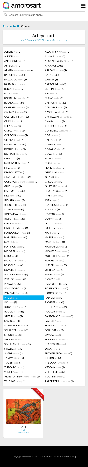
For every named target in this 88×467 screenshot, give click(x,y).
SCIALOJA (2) (54, 330)
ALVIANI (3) (55, 56)
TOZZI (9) (12, 362)
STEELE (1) (13, 348)
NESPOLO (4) (13, 265)
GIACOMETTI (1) (17, 176)
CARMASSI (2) (15, 112)
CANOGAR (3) (56, 107)
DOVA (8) (53, 153)
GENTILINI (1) (56, 172)
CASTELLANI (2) (16, 116)
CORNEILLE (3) (58, 130)
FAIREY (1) (54, 158)
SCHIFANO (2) (55, 325)
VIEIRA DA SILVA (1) (22, 376)
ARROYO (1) (56, 70)
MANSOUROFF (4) (17, 232)
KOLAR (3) (52, 209)
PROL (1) (11, 297)
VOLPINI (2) (55, 376)
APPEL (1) (12, 65)
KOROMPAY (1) (17, 214)
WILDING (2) (14, 381)
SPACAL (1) (53, 334)
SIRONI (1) (13, 334)
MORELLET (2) (57, 255)
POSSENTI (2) (56, 288)
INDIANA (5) (14, 200)
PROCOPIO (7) (55, 293)
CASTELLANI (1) (58, 116)
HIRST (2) (54, 195)
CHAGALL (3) (55, 121)
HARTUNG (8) (14, 190)
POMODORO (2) (15, 288)
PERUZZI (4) (15, 279)
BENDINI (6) (13, 88)
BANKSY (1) (51, 79)
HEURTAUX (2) (56, 190)
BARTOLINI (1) (55, 84)
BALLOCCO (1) (15, 79)
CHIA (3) (12, 125)
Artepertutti (11, 26)
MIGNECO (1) (57, 251)
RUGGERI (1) (55, 311)
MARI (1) (52, 232)
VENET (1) (13, 371)
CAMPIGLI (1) (16, 107)
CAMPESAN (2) (55, 102)
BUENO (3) (54, 98)
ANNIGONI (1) (15, 60)
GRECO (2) (54, 181)
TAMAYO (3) (14, 357)
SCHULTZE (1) (16, 330)
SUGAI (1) (53, 348)
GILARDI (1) (54, 176)
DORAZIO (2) (55, 149)
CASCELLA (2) (56, 112)
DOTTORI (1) (15, 153)
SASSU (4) (12, 320)
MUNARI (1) (54, 260)
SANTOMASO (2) (59, 316)
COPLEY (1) (14, 130)
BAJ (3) (52, 74)
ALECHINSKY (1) (57, 51)
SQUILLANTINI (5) (17, 344)
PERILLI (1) (54, 274)
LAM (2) (53, 218)
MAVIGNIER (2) (56, 246)
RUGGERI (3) (14, 311)
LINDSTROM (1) (16, 228)
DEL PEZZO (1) (15, 144)
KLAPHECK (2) (56, 204)
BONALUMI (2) (16, 98)
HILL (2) (12, 195)
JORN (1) (53, 200)
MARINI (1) (54, 237)
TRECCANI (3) (57, 362)
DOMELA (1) (54, 144)
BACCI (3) (14, 74)
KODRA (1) (14, 209)
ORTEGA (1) (54, 269)
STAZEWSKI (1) (57, 344)
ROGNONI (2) (15, 306)
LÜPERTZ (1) (55, 228)
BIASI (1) (12, 93)
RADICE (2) (54, 297)
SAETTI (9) (13, 316)
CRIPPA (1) (14, 139)
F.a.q (74, 456)
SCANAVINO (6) (16, 325)
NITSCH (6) (56, 265)
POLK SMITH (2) (56, 283)
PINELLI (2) (12, 283)
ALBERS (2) (12, 51)
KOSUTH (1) (14, 218)
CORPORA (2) (16, 135)
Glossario (66, 456)
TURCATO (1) (15, 367)
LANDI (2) (13, 223)
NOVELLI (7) (15, 269)
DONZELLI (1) (15, 149)
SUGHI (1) (13, 353)
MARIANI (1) (15, 237)
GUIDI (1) (13, 186)
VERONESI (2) (55, 371)
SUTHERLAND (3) (58, 353)
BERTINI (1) (54, 88)
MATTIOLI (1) (14, 246)
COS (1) (52, 135)
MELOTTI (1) (14, 251)
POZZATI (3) (16, 293)
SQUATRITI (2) (56, 339)
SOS (23, 429)
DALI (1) (53, 139)
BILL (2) (51, 93)
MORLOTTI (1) (15, 260)
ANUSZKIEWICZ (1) (59, 60)
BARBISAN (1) (16, 84)
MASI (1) (13, 241)
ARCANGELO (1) (54, 65)
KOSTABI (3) (54, 214)
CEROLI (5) (13, 121)
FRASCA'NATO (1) (14, 172)
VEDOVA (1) (55, 367)
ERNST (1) (12, 158)
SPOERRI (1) (14, 339)
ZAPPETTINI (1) (59, 381)
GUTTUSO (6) (56, 186)
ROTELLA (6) (56, 306)
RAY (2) (10, 302)
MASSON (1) (55, 241)
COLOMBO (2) (56, 125)
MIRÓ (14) (12, 255)
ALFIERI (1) (13, 56)
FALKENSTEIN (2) (17, 163)
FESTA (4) (52, 163)
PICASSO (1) (54, 279)
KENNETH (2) (15, 204)
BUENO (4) (14, 102)
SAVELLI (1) (55, 320)
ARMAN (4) (18, 70)
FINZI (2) (12, 167)
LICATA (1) (55, 223)
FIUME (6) (55, 167)
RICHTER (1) (54, 302)
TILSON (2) (53, 357)
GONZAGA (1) (20, 181)
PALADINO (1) (16, 274)
